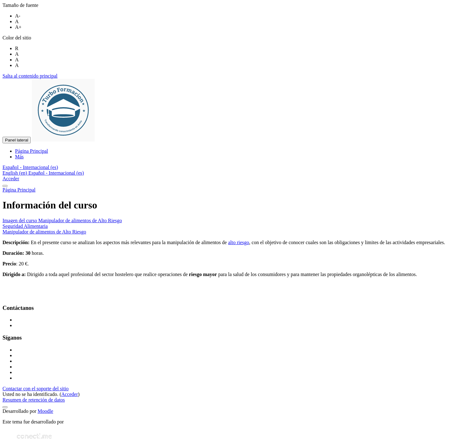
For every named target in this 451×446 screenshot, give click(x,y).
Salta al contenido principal (30, 76)
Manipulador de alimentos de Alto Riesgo (44, 231)
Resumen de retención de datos (34, 399)
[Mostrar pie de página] (5, 407)
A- (17, 15)
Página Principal (19, 189)
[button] (30, 167)
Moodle (45, 411)
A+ (18, 27)
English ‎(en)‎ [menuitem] (16, 173)
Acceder (11, 178)
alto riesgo (238, 242)
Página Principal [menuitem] (31, 151)
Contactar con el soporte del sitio (36, 388)
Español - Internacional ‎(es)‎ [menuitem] (56, 173)
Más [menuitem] (19, 156)
